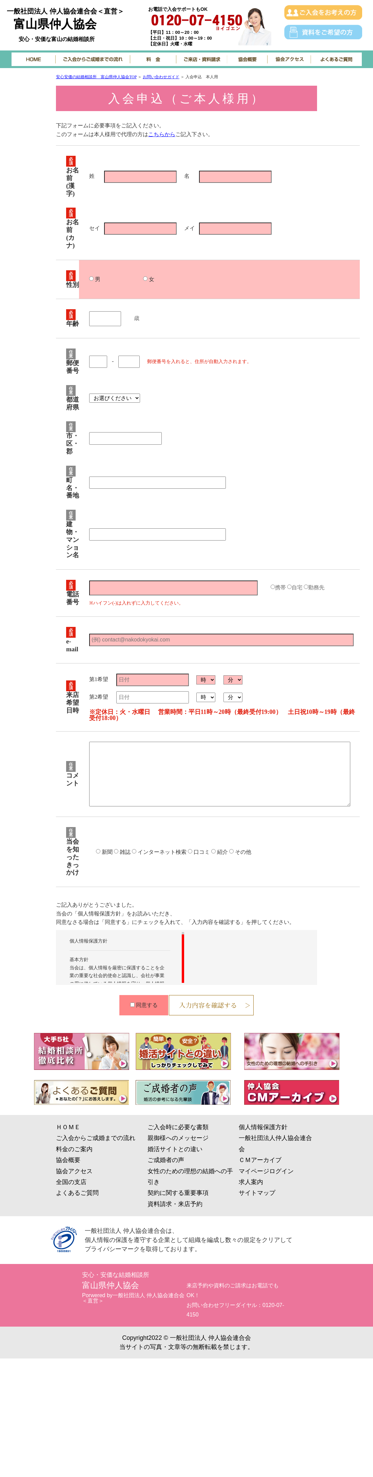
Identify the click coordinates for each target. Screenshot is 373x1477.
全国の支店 (71, 1182)
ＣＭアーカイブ (260, 1160)
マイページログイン (266, 1171)
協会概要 (68, 1160)
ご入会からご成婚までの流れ (95, 1138)
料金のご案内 (74, 1149)
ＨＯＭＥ (68, 1127)
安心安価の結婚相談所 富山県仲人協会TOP (96, 77)
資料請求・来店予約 (175, 1204)
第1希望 (98, 679)
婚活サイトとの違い (175, 1149)
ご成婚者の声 (166, 1160)
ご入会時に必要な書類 (178, 1127)
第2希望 (98, 697)
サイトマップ (257, 1192)
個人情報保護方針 (263, 1127)
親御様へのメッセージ (178, 1138)
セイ (94, 228)
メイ (189, 228)
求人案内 (251, 1182)
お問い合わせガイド (161, 77)
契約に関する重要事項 (178, 1192)
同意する (147, 1005)
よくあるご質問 (77, 1192)
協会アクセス (74, 1171)
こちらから (161, 134)
